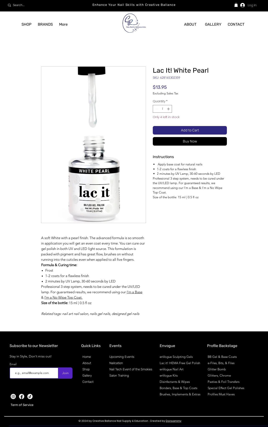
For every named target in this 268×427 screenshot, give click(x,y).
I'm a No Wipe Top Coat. (63, 297)
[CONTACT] (236, 24)
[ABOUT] (190, 24)
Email (13, 364)
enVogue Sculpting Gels (176, 357)
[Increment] (168, 108)
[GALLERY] (213, 24)
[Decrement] (156, 108)
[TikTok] (30, 396)
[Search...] (36, 5)
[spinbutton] (162, 108)
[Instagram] (13, 396)
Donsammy (173, 421)
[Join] (65, 373)
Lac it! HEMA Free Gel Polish (180, 363)
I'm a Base (134, 292)
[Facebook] (21, 396)
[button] (236, 5)
